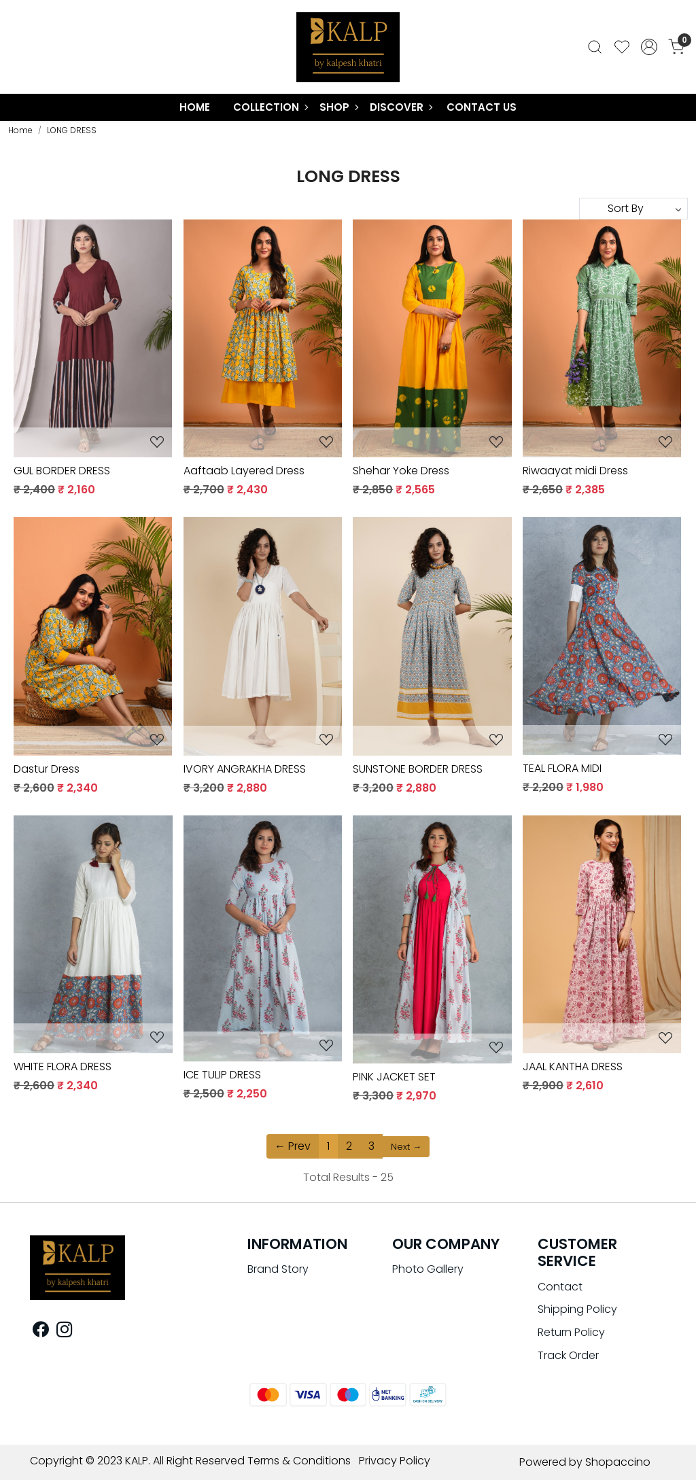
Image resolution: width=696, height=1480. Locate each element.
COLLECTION (270, 107)
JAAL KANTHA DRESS (573, 1066)
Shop (338, 107)
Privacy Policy (394, 1460)
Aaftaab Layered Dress (244, 470)
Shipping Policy (577, 1309)
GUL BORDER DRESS (62, 470)
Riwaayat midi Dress (575, 470)
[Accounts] (649, 47)
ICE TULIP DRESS (222, 1074)
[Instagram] (64, 1331)
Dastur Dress (47, 769)
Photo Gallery (428, 1269)
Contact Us (482, 107)
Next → (406, 1146)
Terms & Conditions (299, 1460)
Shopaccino (617, 1462)
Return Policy (571, 1332)
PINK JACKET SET (394, 1077)
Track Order (568, 1355)
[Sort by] (633, 208)
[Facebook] (40, 1331)
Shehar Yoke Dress (401, 470)
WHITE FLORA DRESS (62, 1066)
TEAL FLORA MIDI (562, 768)
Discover (401, 107)
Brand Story (278, 1269)
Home (194, 107)
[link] (594, 47)
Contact (560, 1286)
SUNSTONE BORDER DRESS (418, 769)
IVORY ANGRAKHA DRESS (245, 769)
